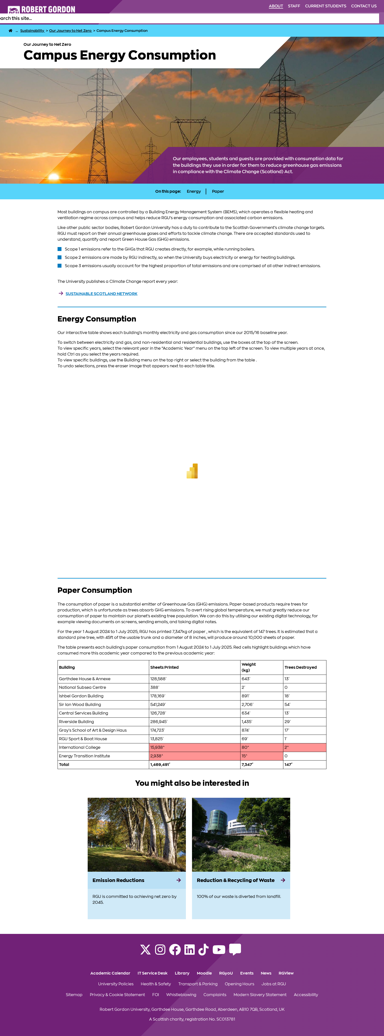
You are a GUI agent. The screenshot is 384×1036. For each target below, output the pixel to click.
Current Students (325, 6)
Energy (194, 191)
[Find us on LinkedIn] (189, 953)
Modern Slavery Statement (260, 995)
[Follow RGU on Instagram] (160, 953)
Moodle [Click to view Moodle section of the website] (204, 973)
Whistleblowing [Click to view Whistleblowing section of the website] (181, 995)
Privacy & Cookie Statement (117, 995)
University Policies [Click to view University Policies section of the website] (115, 984)
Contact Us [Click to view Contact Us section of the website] (364, 6)
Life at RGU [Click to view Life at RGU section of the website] (241, 18)
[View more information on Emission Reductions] (137, 835)
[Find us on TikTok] (203, 953)
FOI (155, 995)
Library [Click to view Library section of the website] (182, 973)
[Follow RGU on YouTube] (219, 953)
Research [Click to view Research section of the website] (312, 18)
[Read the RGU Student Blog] (235, 953)
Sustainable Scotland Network (101, 294)
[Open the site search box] (375, 18)
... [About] (17, 30)
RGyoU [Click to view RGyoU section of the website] (226, 973)
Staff (294, 6)
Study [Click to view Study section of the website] (220, 18)
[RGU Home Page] (10, 31)
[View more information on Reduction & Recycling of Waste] (241, 835)
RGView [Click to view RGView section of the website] (286, 973)
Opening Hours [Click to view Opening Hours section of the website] (239, 984)
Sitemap (74, 995)
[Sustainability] (32, 31)
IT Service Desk (153, 973)
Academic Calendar (110, 973)
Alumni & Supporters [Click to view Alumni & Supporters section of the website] (277, 18)
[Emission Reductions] (137, 880)
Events (246, 973)
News (266, 973)
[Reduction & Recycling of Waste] (241, 880)
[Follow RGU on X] (145, 953)
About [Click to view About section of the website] (276, 6)
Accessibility (306, 995)
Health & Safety (156, 984)
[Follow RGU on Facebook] (175, 953)
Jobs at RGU (274, 984)
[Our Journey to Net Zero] (70, 31)
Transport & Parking (197, 984)
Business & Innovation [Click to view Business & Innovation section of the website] (347, 18)
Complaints (215, 995)
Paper (218, 191)
